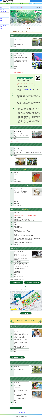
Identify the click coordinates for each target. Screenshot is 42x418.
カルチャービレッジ (23, 3)
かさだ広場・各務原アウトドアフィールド (38, 3)
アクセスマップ (2, 30)
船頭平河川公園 (20, 3)
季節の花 (1, 13)
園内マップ (2, 9)
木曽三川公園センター (2, 3)
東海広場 (16, 3)
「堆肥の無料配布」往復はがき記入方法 (32, 282)
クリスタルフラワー (3, 11)
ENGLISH (28, 0)
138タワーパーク (30, 3)
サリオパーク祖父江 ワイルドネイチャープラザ (5, 3)
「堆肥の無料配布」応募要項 (16, 282)
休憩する (1, 20)
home (1, 5)
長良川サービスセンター (9, 3)
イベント (10, 5)
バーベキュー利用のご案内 (3, 26)
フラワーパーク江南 (34, 3)
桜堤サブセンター (27, 3)
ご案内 (1, 7)
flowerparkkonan (28, 89)
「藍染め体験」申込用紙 (16, 408)
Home (25, 412)
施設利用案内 (2, 22)
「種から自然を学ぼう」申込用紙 (17, 357)
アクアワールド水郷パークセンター (12, 3)
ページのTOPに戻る (19, 412)
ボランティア (2, 28)
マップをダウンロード (26, 313)
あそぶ (1, 18)
